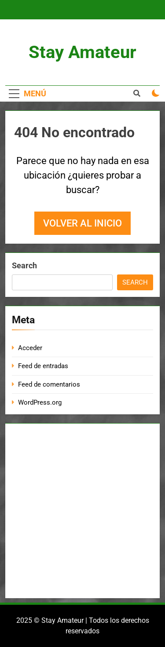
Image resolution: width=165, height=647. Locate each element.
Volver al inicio (82, 223)
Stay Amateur (82, 52)
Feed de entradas (43, 366)
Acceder (30, 348)
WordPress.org (40, 402)
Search (24, 265)
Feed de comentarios (49, 384)
